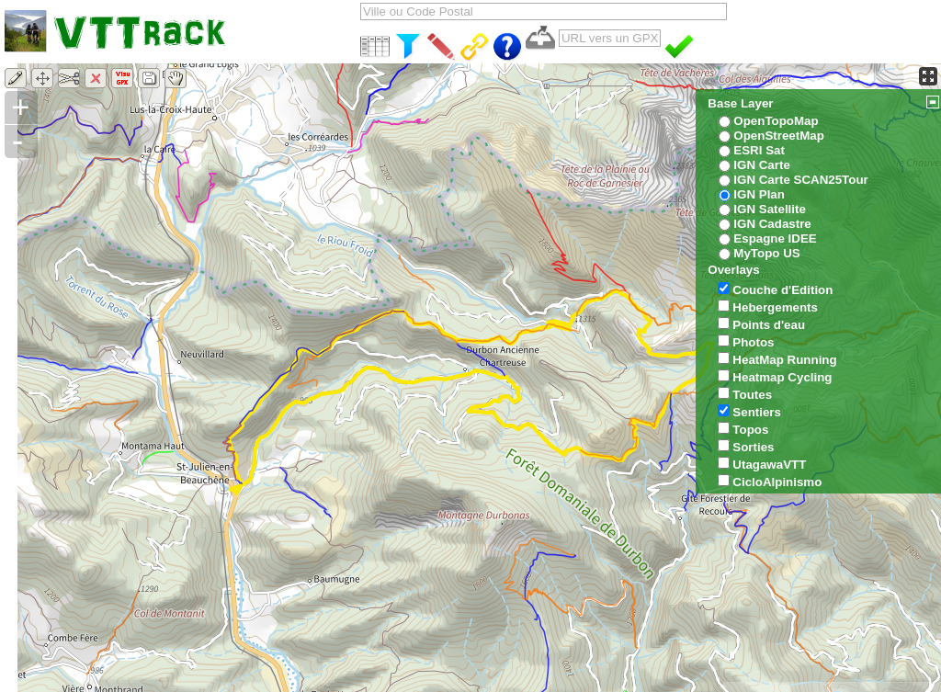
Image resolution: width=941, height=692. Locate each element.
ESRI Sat (759, 150)
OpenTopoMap (775, 121)
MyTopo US (766, 253)
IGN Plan (759, 194)
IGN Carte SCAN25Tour (800, 180)
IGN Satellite (769, 209)
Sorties (753, 447)
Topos (750, 430)
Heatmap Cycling (782, 377)
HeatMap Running (784, 360)
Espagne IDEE (774, 238)
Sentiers (756, 412)
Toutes (752, 395)
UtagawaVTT (769, 464)
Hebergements (775, 307)
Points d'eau (768, 325)
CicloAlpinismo (777, 482)
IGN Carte (761, 165)
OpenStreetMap (778, 135)
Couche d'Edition (782, 290)
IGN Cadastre (772, 224)
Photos (753, 342)
